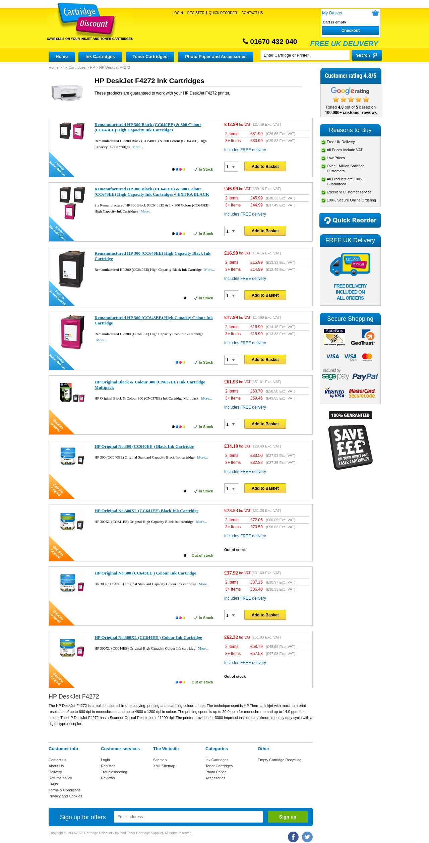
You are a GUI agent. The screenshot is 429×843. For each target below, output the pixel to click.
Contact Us (252, 13)
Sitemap (160, 760)
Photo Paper (215, 772)
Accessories (215, 778)
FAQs (53, 784)
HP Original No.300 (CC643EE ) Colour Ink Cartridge (145, 573)
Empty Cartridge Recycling (279, 760)
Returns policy (60, 778)
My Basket (332, 12)
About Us (56, 766)
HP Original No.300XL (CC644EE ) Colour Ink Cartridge (148, 637)
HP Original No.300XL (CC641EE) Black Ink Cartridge (146, 510)
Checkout (351, 30)
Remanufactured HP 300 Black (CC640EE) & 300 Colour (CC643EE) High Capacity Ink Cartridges (148, 127)
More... (137, 147)
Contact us (57, 760)
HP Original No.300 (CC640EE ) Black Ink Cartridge (144, 446)
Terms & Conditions (64, 790)
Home (62, 56)
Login (178, 13)
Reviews (108, 778)
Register (195, 13)
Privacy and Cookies (65, 796)
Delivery (55, 772)
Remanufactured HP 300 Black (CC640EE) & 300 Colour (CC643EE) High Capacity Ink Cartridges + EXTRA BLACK (152, 191)
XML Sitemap (164, 766)
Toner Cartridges (150, 56)
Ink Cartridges (100, 56)
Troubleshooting (114, 772)
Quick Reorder (223, 13)
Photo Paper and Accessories (215, 56)
